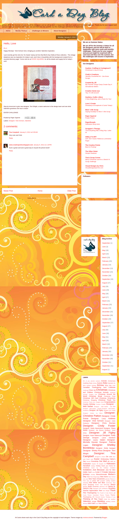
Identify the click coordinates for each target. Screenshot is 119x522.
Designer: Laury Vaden (94, 440)
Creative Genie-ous (92, 91)
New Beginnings (95, 476)
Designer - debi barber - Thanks (92, 408)
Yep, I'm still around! (92, 93)
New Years (92, 479)
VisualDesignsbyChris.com (94, 168)
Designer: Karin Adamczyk (92, 435)
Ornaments (101, 479)
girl (114, 461)
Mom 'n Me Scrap (91, 110)
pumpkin (102, 480)
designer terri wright (109, 410)
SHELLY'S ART (91, 137)
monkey (93, 474)
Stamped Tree (97, 488)
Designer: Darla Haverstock (93, 428)
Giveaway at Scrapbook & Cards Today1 (98, 105)
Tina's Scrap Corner (92, 158)
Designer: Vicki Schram (16, 121)
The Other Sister (91, 151)
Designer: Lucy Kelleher (103, 418)
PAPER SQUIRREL (38, 59)
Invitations (87, 470)
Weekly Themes (21, 31)
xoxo (96, 503)
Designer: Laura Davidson (103, 438)
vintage (94, 501)
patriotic (107, 479)
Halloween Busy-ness (92, 124)
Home (8, 31)
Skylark (85, 486)
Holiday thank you (102, 466)
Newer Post (8, 191)
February (105, 261)
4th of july (86, 381)
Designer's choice (100, 456)
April (103, 254)
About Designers (60, 31)
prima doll (95, 481)
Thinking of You (90, 499)
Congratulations (109, 402)
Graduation (87, 464)
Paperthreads (90, 122)
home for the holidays (99, 467)
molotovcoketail (88, 517)
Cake (113, 385)
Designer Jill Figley (96, 410)
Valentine (28, 121)
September (106, 243)
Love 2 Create (90, 103)
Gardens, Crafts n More (94, 97)
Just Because (98, 470)
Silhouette (106, 484)
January (105, 265)
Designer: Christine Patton (99, 414)
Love (93, 472)
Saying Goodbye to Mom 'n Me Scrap (97, 111)
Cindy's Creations (92, 74)
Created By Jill (90, 83)
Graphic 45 (102, 464)
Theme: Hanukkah (93, 495)
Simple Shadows (91, 153)
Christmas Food (109, 396)
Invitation (112, 467)
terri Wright (106, 490)
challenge (85, 390)
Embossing (105, 459)
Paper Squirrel (90, 116)
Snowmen (95, 486)
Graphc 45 (95, 464)
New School (111, 476)
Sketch (112, 484)
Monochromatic (101, 474)
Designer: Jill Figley (102, 432)
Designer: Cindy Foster (99, 425)
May (103, 250)
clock (102, 402)
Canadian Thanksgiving (92, 387)
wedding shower (110, 501)
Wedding (101, 501)
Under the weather (109, 499)
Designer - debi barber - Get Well (104, 406)
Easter (97, 459)
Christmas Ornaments (107, 398)
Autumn (100, 383)
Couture (98, 404)
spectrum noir (103, 486)
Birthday (100, 385)
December (106, 268)
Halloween (111, 464)
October (105, 275)
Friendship (94, 461)
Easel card (89, 459)
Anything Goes (87, 383)
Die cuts (109, 456)
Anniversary (111, 381)
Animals (104, 381)
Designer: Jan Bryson (96, 430)
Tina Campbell (14, 132)
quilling (108, 480)
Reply (11, 138)
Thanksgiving (91, 493)
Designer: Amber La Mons (93, 413)
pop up (89, 480)
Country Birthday (89, 404)
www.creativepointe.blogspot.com (21, 145)
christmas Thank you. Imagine (91, 402)
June (104, 247)
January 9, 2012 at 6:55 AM (29, 132)
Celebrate (111, 387)
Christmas (102, 389)
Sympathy (111, 488)
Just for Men (110, 470)
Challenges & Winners (40, 31)
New (88, 477)
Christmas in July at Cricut (94, 70)
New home (104, 477)
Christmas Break (95, 396)
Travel (100, 499)
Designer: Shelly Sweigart (105, 448)
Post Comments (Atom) (44, 198)
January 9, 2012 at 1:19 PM (42, 145)
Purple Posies (90, 118)
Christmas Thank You (106, 400)
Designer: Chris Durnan (103, 423)
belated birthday (91, 385)
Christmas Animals (101, 392)
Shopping (91, 484)
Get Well (103, 461)
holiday (93, 466)
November (106, 272)
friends (88, 461)
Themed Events (100, 497)
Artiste (95, 383)
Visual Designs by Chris (94, 166)
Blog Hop (108, 385)
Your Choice (102, 503)
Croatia (103, 404)
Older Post (71, 191)
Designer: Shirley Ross (92, 451)
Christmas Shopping (90, 400)
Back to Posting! (90, 147)
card (104, 387)
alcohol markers (95, 381)
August (104, 283)
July (103, 286)
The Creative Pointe (92, 145)
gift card (110, 461)
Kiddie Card (87, 472)
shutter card (98, 484)
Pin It (5, 48)
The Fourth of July (102, 493)
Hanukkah (86, 466)
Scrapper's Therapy (92, 129)
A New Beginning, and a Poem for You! (98, 99)
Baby (105, 383)
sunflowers (105, 488)
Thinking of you (110, 497)
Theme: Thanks (104, 495)
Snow (90, 486)
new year (85, 479)
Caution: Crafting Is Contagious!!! (98, 68)
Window (85, 503)
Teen (100, 490)
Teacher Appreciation (90, 490)
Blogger (104, 517)
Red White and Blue (97, 482)
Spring (110, 486)
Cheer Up (92, 390)
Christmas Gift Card (90, 398)
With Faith (91, 503)
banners (110, 383)
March (104, 257)
